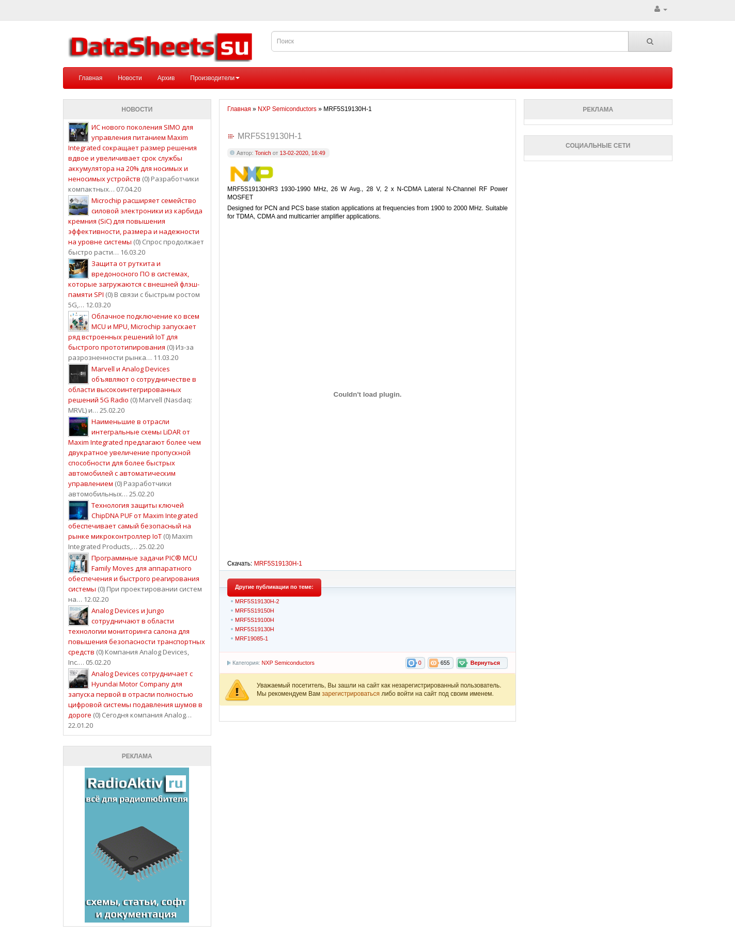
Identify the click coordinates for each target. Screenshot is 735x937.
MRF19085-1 (251, 638)
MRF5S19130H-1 (278, 563)
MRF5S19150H (254, 610)
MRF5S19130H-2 (257, 601)
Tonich (263, 153)
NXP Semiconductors (287, 663)
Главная (91, 78)
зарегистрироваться (351, 693)
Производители (215, 78)
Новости (130, 78)
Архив (166, 78)
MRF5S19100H (254, 620)
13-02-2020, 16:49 (302, 153)
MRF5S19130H (254, 629)
